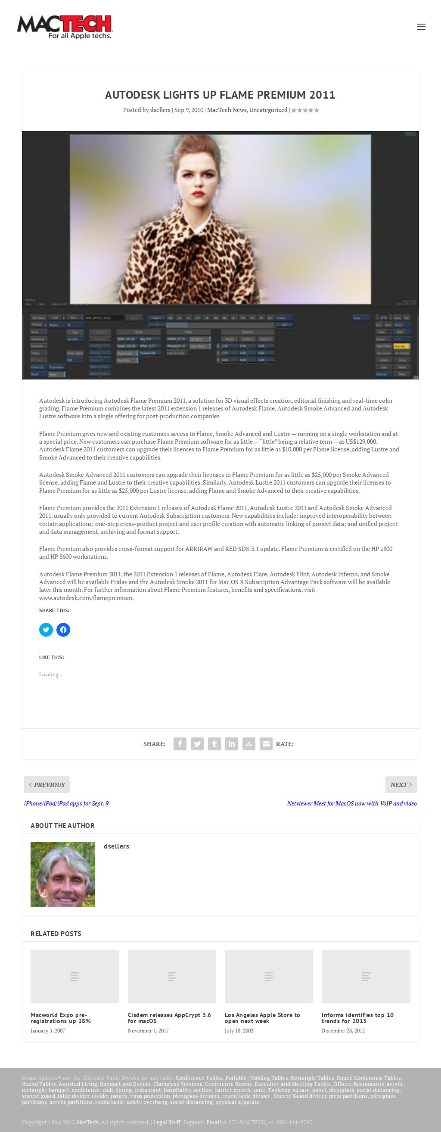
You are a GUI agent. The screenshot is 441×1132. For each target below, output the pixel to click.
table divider (73, 1096)
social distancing (378, 1090)
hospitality (177, 1090)
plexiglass (341, 1090)
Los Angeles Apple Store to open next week (263, 1018)
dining (123, 1090)
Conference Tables (199, 1078)
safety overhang (147, 1102)
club (107, 1090)
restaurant (147, 1090)
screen (242, 1090)
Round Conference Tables (369, 1078)
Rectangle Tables (312, 1078)
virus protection (150, 1096)
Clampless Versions (177, 1084)
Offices (342, 1084)
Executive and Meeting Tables (293, 1084)
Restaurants (369, 1084)
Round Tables (39, 1084)
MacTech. (88, 1122)
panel (319, 1090)
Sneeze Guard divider (299, 1096)
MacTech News (227, 110)
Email (213, 1122)
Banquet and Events (125, 1084)
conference (86, 1090)
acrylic (395, 1084)
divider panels (109, 1096)
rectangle (34, 1090)
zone (259, 1090)
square (301, 1090)
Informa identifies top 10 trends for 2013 (358, 1018)
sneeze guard (38, 1096)
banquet (59, 1090)
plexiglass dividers (196, 1096)
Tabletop (279, 1090)
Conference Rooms (228, 1084)
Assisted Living (78, 1084)
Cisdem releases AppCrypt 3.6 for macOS (169, 1018)
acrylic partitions (71, 1102)
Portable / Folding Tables (256, 1078)
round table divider (246, 1096)
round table (109, 1102)
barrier (222, 1090)
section (202, 1090)
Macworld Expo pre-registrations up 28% (61, 1018)
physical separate (237, 1102)
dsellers (160, 110)
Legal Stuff (166, 1122)
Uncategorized (268, 110)
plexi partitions (348, 1096)
